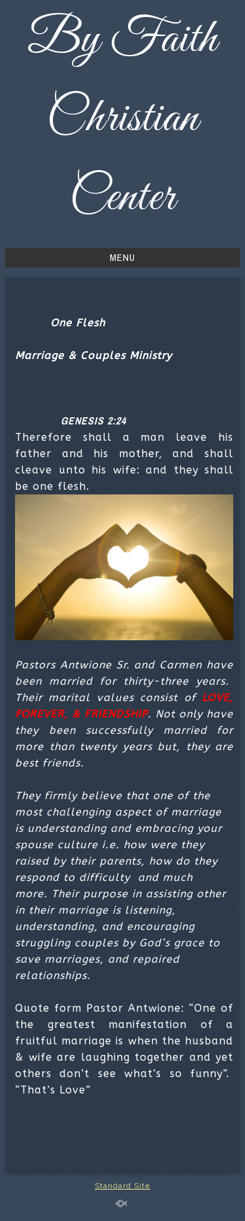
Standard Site (122, 1185)
